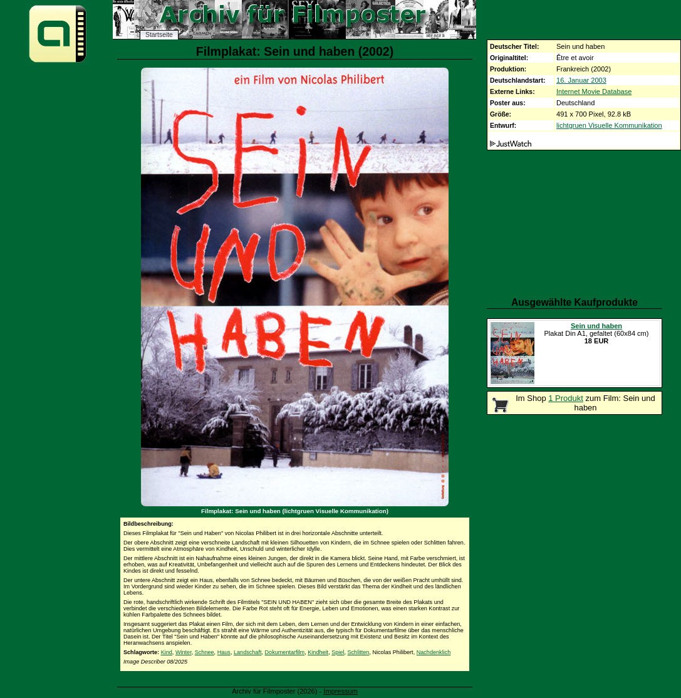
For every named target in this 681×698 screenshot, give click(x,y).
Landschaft (248, 652)
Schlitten (359, 652)
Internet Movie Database (594, 91)
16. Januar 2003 (581, 80)
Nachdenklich (434, 652)
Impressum (340, 691)
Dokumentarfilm (285, 652)
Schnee (204, 652)
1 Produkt (565, 398)
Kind (166, 652)
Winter (183, 652)
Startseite (159, 34)
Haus (224, 652)
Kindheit (318, 652)
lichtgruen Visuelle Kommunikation (609, 125)
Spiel (337, 652)
